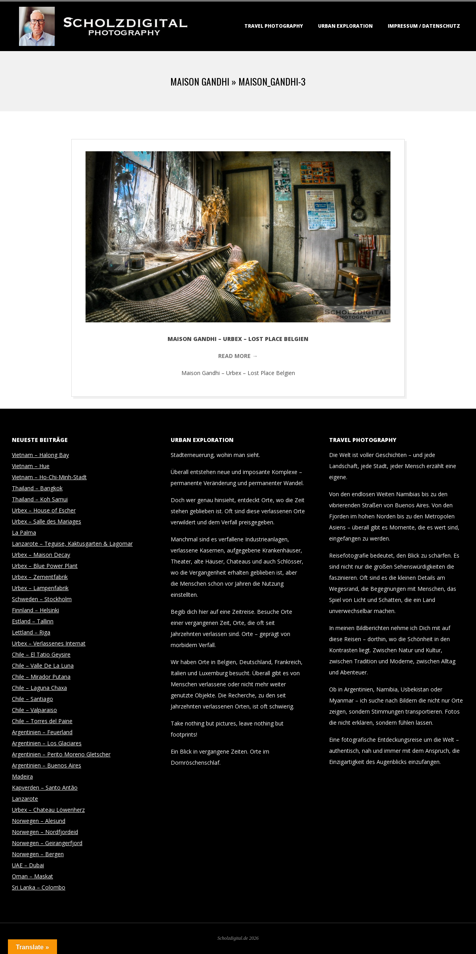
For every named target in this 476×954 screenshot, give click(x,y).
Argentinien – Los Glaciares (47, 743)
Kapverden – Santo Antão (45, 787)
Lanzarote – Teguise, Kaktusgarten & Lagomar (72, 543)
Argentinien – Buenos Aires (46, 765)
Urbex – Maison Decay (41, 554)
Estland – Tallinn (32, 621)
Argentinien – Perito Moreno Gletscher (61, 754)
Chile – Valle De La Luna (43, 665)
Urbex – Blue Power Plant (45, 565)
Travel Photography (273, 26)
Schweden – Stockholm (42, 599)
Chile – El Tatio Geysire (41, 654)
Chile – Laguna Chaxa (39, 687)
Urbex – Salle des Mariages (46, 521)
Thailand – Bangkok (37, 488)
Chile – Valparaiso (34, 710)
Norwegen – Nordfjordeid (45, 832)
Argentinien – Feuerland (42, 732)
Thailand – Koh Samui (40, 499)
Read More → (238, 356)
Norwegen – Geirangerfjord (47, 843)
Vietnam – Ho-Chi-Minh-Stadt (49, 477)
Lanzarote (25, 798)
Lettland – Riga (31, 632)
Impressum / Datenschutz (424, 26)
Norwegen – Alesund (38, 821)
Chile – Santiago (32, 699)
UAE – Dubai (28, 865)
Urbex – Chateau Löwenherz (48, 809)
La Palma (24, 532)
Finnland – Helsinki (35, 610)
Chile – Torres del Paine (42, 721)
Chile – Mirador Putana (41, 676)
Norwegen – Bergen (38, 854)
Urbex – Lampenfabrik (40, 588)
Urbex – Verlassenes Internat (49, 643)
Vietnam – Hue (31, 466)
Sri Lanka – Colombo (38, 887)
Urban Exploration (345, 26)
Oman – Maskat (32, 876)
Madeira (22, 776)
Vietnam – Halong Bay (40, 455)
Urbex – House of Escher (44, 510)
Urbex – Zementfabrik (40, 577)
